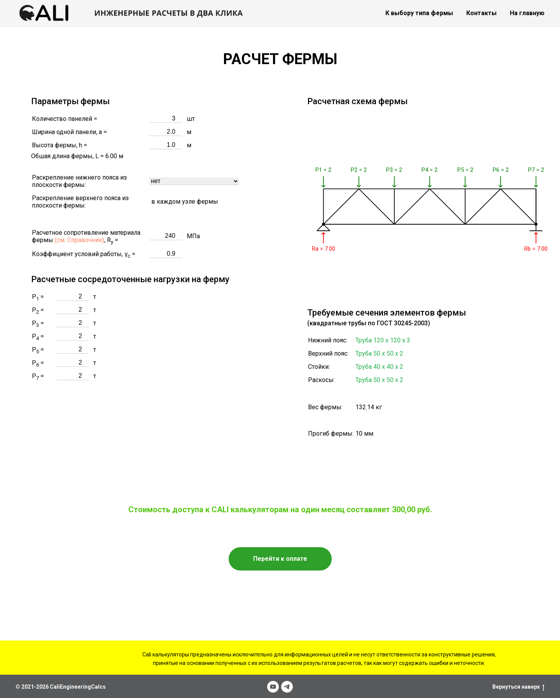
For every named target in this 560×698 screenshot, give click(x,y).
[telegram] (287, 687)
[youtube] (273, 687)
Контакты (481, 13)
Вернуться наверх (518, 687)
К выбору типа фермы (419, 13)
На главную (527, 13)
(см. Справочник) (79, 240)
